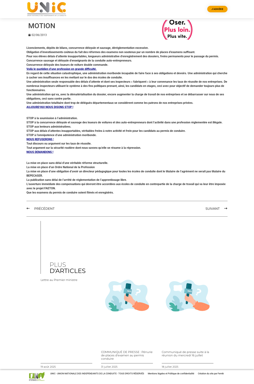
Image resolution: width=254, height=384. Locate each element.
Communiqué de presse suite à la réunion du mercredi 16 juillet (185, 353)
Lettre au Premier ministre (59, 280)
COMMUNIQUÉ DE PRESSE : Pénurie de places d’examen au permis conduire (127, 355)
